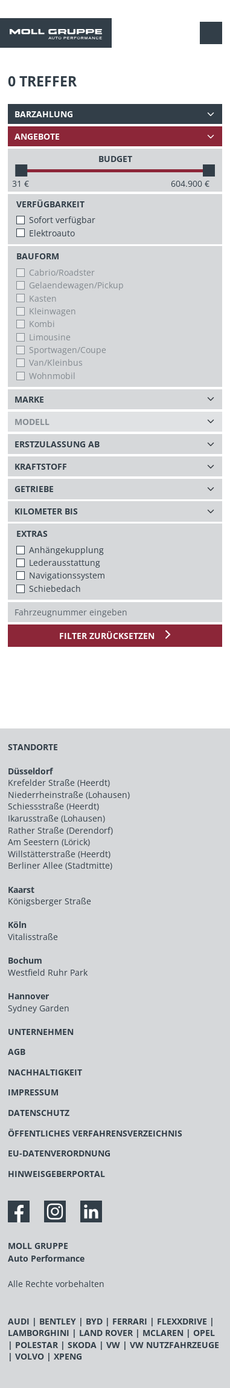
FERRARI (129, 1321)
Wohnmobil (52, 375)
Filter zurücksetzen (108, 635)
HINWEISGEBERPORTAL (56, 1173)
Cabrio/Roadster (62, 272)
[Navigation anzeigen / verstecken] (214, 32)
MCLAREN (163, 1332)
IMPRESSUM (33, 1092)
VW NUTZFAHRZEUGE (174, 1345)
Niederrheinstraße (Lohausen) (69, 794)
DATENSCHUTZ (38, 1112)
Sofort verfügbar (62, 219)
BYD (94, 1321)
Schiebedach (55, 588)
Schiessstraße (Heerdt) (53, 806)
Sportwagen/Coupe (67, 349)
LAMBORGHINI (38, 1332)
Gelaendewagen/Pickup (76, 285)
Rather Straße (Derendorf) (60, 830)
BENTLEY (57, 1321)
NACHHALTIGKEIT (45, 1072)
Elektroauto (52, 233)
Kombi (42, 323)
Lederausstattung (64, 562)
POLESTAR (36, 1345)
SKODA (82, 1345)
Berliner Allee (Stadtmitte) (60, 865)
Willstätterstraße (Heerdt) (59, 854)
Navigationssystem (67, 575)
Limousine (50, 337)
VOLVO (29, 1356)
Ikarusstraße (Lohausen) (56, 818)
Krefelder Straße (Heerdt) (59, 782)
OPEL (204, 1332)
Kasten (43, 298)
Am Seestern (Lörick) (49, 842)
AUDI (19, 1321)
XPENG (68, 1356)
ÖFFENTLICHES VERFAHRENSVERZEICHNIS (95, 1133)
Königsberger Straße (49, 901)
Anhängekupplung (66, 550)
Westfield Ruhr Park (48, 972)
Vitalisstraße (33, 936)
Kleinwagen (52, 311)
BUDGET (115, 158)
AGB (16, 1051)
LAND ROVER (106, 1332)
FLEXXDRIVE (182, 1321)
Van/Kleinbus (56, 362)
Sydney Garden (38, 1008)
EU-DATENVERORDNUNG (59, 1153)
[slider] (21, 170)
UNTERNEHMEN (41, 1031)
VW (113, 1345)
